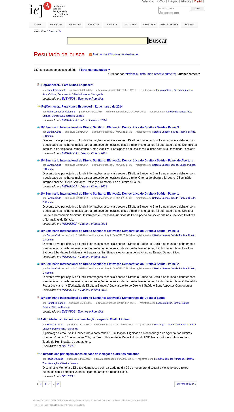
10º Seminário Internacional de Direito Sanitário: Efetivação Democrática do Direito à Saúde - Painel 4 (109, 230)
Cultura (52, 94)
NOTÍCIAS (130, 24)
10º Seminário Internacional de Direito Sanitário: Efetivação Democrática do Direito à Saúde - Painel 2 (109, 264)
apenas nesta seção (170, 13)
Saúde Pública (179, 131)
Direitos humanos (183, 90)
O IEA (37, 24)
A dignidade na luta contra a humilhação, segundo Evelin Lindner (85, 319)
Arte (44, 94)
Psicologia (159, 324)
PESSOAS (75, 24)
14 (58, 384)
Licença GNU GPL (139, 400)
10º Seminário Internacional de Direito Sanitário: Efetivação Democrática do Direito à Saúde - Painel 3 (109, 127)
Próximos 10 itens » (186, 384)
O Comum (48, 136)
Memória (159, 359)
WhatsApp (186, 1)
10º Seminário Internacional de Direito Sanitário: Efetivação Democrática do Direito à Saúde (102, 297)
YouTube (161, 1)
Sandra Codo (54, 131)
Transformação (50, 363)
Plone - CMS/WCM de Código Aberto (52, 400)
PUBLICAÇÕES (169, 24)
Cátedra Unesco (81, 94)
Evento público (164, 90)
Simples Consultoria (75, 405)
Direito (191, 131)
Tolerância (72, 328)
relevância (131, 74)
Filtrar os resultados (93, 69)
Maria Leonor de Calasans (61, 111)
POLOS (189, 24)
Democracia (64, 94)
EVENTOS (93, 24)
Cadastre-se (147, 1)
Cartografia (97, 94)
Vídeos (84, 153)
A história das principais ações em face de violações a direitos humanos (89, 353)
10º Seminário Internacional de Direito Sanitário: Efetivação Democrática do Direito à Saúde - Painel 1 (109, 193)
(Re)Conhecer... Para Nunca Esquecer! (66, 84)
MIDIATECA (149, 24)
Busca (149, 6)
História (189, 359)
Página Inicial (55, 31)
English (198, 1)
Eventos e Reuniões (91, 98)
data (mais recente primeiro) (158, 74)
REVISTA (112, 24)
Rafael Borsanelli (56, 90)
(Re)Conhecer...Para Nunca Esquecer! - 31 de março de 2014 (81, 106)
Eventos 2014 (98, 120)
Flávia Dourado (55, 324)
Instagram (173, 1)
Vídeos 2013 (99, 153)
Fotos (83, 120)
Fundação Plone (98, 400)
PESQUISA (56, 24)
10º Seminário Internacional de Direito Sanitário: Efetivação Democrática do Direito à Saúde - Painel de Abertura (116, 160)
